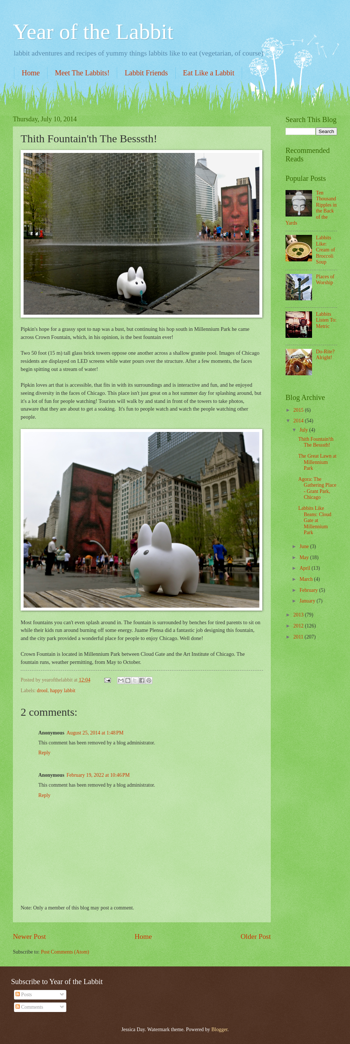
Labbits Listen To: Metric (326, 320)
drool (42, 690)
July (304, 430)
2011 (299, 637)
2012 (299, 626)
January (308, 601)
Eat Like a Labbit (208, 73)
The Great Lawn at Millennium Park (317, 462)
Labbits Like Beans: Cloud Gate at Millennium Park (314, 520)
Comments (29, 1007)
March (307, 579)
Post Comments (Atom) (65, 952)
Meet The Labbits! (82, 73)
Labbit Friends (146, 73)
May (305, 557)
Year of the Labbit (93, 31)
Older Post (256, 936)
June (305, 546)
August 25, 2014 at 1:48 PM (95, 733)
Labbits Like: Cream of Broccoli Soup (325, 250)
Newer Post (29, 936)
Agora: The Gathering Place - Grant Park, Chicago (317, 488)
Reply (44, 752)
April (306, 568)
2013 (299, 615)
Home (31, 73)
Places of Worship (325, 280)
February (309, 590)
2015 (299, 410)
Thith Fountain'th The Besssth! (315, 442)
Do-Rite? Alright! (325, 355)
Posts (23, 994)
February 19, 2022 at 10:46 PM (98, 775)
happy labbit (63, 690)
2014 (299, 420)
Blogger (219, 1029)
